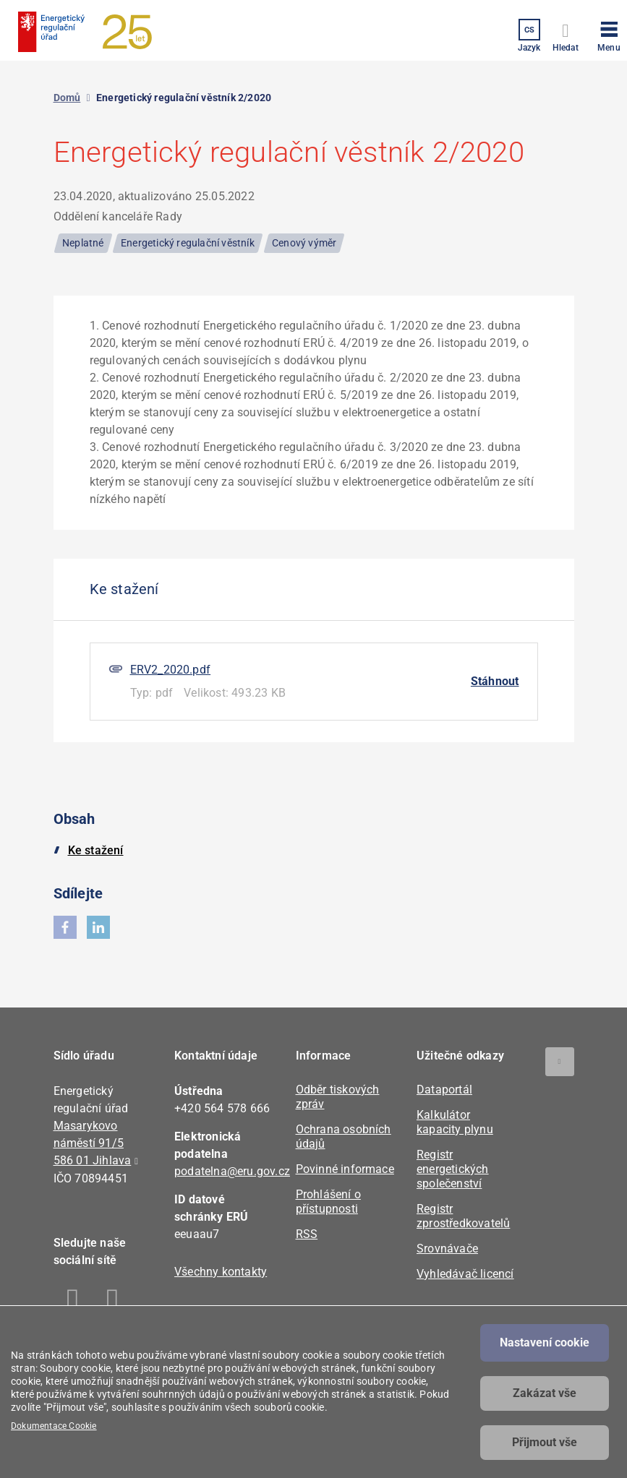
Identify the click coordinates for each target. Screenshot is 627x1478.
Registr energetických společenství (453, 1169)
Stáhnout (495, 681)
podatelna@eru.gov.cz (232, 1171)
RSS (307, 1234)
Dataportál (444, 1089)
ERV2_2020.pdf (170, 669)
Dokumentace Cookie (54, 1426)
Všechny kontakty (220, 1272)
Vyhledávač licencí (465, 1274)
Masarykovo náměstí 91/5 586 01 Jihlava (93, 1143)
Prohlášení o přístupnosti (328, 1201)
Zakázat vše (544, 1393)
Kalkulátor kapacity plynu (455, 1122)
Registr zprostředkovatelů (463, 1216)
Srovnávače (447, 1248)
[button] (609, 34)
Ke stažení (96, 850)
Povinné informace (345, 1169)
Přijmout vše (544, 1442)
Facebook (73, 1301)
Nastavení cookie (544, 1342)
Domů (67, 97)
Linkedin (113, 1301)
